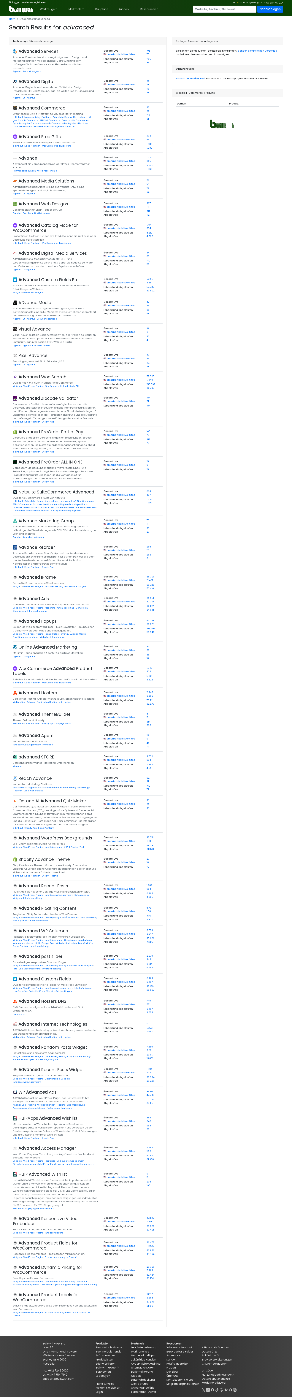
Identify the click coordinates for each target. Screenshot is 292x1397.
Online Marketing (47, 647)
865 (149, 161)
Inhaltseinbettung (54, 586)
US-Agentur (29, 97)
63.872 (150, 1155)
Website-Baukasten (66, 943)
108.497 (151, 628)
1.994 (149, 1069)
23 (148, 531)
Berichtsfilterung (142, 1372)
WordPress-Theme (47, 170)
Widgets (17, 292)
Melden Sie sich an (108, 1388)
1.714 (149, 224)
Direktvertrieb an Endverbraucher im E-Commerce (39, 507)
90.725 (150, 584)
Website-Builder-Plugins (59, 991)
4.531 (149, 768)
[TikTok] (217, 1389)
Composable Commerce (75, 120)
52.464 (151, 1274)
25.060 (151, 938)
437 (149, 494)
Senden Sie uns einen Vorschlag (257, 50)
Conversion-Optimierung (54, 1284)
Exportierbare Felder (179, 1351)
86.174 (150, 1091)
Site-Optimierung (76, 1104)
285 (149, 59)
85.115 (150, 1103)
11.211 (149, 841)
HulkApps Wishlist (47, 1118)
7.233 (150, 764)
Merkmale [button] (75, 9)
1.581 (149, 911)
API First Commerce (50, 120)
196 (148, 50)
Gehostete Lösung (62, 117)
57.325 (150, 376)
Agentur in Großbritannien (36, 213)
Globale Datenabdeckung (143, 1378)
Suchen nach (190, 78)
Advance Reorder (36, 547)
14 (148, 206)
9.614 (149, 964)
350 (149, 136)
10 (148, 92)
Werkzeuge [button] (47, 9)
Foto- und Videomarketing (27, 968)
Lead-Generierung (33, 790)
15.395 (150, 1218)
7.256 (150, 1046)
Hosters (37, 693)
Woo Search (42, 377)
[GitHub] (230, 1389)
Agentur (17, 71)
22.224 (151, 1077)
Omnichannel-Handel (38, 126)
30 (148, 646)
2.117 (149, 1050)
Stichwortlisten (105, 1364)
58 (148, 264)
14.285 (150, 1245)
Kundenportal (57, 1164)
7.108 (149, 1221)
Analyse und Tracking (24, 1104)
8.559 (150, 695)
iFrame (37, 577)
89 (148, 62)
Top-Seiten (103, 1372)
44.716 (150, 1095)
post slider (40, 956)
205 (149, 1181)
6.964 (150, 893)
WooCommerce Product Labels (52, 671)
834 (149, 759)
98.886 (151, 1226)
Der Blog (172, 1372)
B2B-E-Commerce (22, 504)
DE (238, 2)
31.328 (150, 849)
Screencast (174, 1355)
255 (149, 546)
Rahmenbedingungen (24, 170)
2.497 (150, 981)
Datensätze (210, 1351)
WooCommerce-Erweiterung (57, 145)
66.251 (150, 598)
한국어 (259, 2)
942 (149, 959)
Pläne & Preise (105, 1384)
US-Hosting (65, 702)
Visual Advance (34, 329)
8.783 (150, 930)
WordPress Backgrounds (55, 838)
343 (149, 1121)
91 (148, 118)
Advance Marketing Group (46, 521)
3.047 (150, 933)
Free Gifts (39, 137)
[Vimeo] (226, 1389)
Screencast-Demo (143, 1392)
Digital (36, 82)
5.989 (150, 1270)
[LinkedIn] (208, 1389)
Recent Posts (43, 886)
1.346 (149, 667)
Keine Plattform (32, 145)
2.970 (150, 955)
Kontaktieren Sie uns (179, 1380)
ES (244, 2)
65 (148, 139)
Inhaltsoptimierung (37, 610)
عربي (281, 2)
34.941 (150, 609)
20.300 (151, 1266)
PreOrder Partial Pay (50, 432)
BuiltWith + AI (210, 1355)
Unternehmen (80, 117)
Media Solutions (46, 181)
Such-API (74, 386)
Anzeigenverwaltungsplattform (29, 1108)
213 (148, 439)
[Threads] (221, 1389)
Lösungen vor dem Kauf (62, 126)
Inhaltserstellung (40, 946)
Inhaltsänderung (54, 847)
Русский (252, 2)
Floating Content (47, 908)
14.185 (150, 279)
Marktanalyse (140, 1351)
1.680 (149, 144)
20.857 (150, 989)
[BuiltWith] (21, 9)
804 (149, 888)
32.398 (151, 601)
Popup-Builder (52, 633)
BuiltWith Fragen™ (107, 1367)
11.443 (150, 692)
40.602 (151, 290)
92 (148, 777)
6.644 (150, 967)
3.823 (150, 679)
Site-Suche (51, 386)
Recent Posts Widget (51, 1070)
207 (149, 203)
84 (148, 252)
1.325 (149, 503)
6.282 (150, 978)
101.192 (150, 606)
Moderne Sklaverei (214, 1383)
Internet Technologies (52, 1024)
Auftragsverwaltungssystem (65, 510)
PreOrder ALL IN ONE (50, 462)
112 (148, 214)
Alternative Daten (143, 1367)
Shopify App (48, 421)
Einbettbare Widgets (75, 586)
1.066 (149, 169)
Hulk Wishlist (42, 1174)
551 (148, 1004)
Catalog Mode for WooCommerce (45, 227)
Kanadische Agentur (34, 537)
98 (148, 310)
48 (148, 654)
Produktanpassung (55, 1257)
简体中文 (274, 2)
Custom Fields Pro (48, 280)
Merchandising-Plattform (38, 117)
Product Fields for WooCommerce (45, 1245)
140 (148, 431)
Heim (12, 18)
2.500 (150, 165)
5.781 (149, 907)
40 (148, 743)
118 (148, 188)
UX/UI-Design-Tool (74, 847)
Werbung (17, 766)
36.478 (150, 1242)
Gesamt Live (111, 50)
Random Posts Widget (52, 1047)
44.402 (151, 1253)
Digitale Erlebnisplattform (74, 504)
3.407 (150, 1008)
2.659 (150, 1012)
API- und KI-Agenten (215, 1347)
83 (148, 256)
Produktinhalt (80, 1312)
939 (149, 1072)
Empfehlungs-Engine (47, 1059)
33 (148, 336)
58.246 (151, 632)
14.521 (150, 1028)
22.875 (150, 624)
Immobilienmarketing (65, 787)
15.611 (149, 915)
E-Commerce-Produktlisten (105, 1357)
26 (148, 734)
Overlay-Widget (69, 633)
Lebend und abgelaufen (118, 59)
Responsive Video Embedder (45, 1221)
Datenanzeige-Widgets (57, 965)
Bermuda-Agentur (32, 71)
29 (148, 89)
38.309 (151, 576)
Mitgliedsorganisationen (182, 1384)
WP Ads (37, 1092)
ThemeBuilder (44, 714)
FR (241, 2)
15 (148, 354)
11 (147, 523)
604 (149, 491)
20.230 (151, 1080)
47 (148, 302)
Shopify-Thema (63, 723)
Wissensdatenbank (179, 1347)
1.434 (149, 157)
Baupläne (101, 9)
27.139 (150, 986)
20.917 (150, 1054)
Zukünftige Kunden (143, 1359)
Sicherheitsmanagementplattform (31, 1164)
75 (148, 54)
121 (148, 550)
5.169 (149, 676)
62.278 (150, 703)
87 (148, 107)
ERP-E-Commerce (75, 507)
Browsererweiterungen (217, 1359)
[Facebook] (212, 1389)
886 (149, 1117)
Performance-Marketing (59, 1108)
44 (148, 305)
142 (148, 260)
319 (148, 211)
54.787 (150, 287)
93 (148, 528)
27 (148, 858)
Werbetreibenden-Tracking (51, 1104)
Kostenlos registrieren (34, 2)
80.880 (151, 1250)
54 (148, 183)
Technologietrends (108, 1351)
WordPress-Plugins (33, 292)
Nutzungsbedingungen (217, 1375)
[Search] (224, 9)
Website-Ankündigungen (53, 637)
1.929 (149, 499)
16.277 (150, 941)
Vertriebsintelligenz (143, 1355)
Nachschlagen (270, 9)
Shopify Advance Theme (44, 859)
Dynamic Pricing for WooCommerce (47, 1269)
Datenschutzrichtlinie (216, 1379)
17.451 (150, 580)
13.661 (150, 1058)
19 (148, 80)
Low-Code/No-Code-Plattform (29, 991)
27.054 (150, 837)
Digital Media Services (52, 253)
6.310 (149, 232)
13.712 (150, 1294)
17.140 (150, 379)
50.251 (150, 620)
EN (234, 2)
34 (148, 363)
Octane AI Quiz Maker (52, 801)
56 (148, 180)
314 (148, 721)
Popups (37, 621)
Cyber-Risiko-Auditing (146, 1364)
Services (38, 51)
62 (148, 191)
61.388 (150, 1159)
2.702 (150, 756)
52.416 (150, 588)
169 (148, 785)
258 (149, 554)
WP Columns (43, 931)
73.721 (150, 700)
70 (148, 434)
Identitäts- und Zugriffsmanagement (65, 1160)
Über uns (172, 1376)
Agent (36, 736)
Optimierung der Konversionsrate (30, 123)
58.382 (151, 845)
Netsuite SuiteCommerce (56, 492)
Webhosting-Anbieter (24, 702)
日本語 (266, 2)
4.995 (150, 896)
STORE (36, 757)
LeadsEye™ (103, 1376)
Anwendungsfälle (143, 1388)
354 (149, 228)
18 (148, 658)
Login (99, 1392)
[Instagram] (235, 1389)
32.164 (150, 1278)
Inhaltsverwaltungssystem (27, 744)
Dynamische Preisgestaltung (60, 1281)
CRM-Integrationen (214, 1364)
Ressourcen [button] (148, 9)
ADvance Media (34, 303)
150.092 (151, 384)
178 (148, 115)
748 (149, 1000)
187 (148, 397)
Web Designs (43, 204)
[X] (203, 1389)
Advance (27, 158)
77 (148, 789)
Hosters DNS (42, 1001)
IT (247, 2)
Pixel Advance (32, 355)
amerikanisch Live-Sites (121, 54)
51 (148, 313)
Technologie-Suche (109, 1347)
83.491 (150, 1229)
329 (149, 671)
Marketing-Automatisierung (60, 607)
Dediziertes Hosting (47, 702)
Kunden (124, 9)
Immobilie (47, 744)
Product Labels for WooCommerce (46, 1297)
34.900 (151, 1302)
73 (148, 442)
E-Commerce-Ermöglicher (63, 123)
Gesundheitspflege (46, 318)
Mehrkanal (66, 501)
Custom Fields (44, 979)
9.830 (150, 919)
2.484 (150, 1147)
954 (149, 1125)
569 (149, 1151)
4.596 (150, 236)
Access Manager (47, 1148)
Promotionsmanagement (26, 1284)
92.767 (150, 388)
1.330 (149, 147)
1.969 (149, 885)
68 (148, 1129)
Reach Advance (35, 778)
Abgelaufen (111, 62)
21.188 (150, 1305)
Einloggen (14, 2)
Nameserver (19, 1014)
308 (149, 725)
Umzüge (207, 1370)
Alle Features (139, 1384)
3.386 (150, 1297)
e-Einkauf (18, 117)
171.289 (150, 1099)
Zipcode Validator (48, 398)
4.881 (149, 282)
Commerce (41, 108)
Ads (33, 599)
